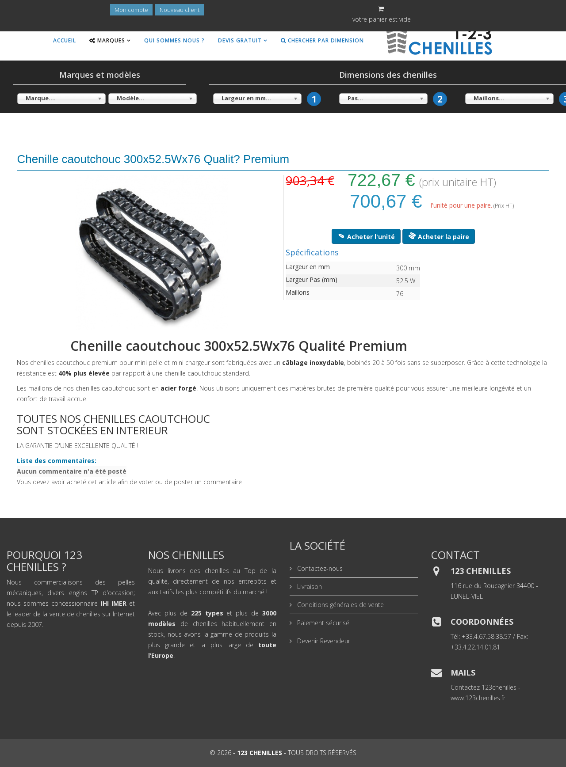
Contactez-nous (319, 568)
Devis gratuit (240, 40)
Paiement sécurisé (322, 623)
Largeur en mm (308, 266)
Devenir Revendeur (322, 641)
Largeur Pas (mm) (311, 279)
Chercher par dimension (322, 40)
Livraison (308, 586)
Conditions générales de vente (339, 604)
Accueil (64, 40)
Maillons (298, 292)
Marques (107, 40)
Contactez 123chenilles (483, 687)
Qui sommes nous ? (174, 40)
